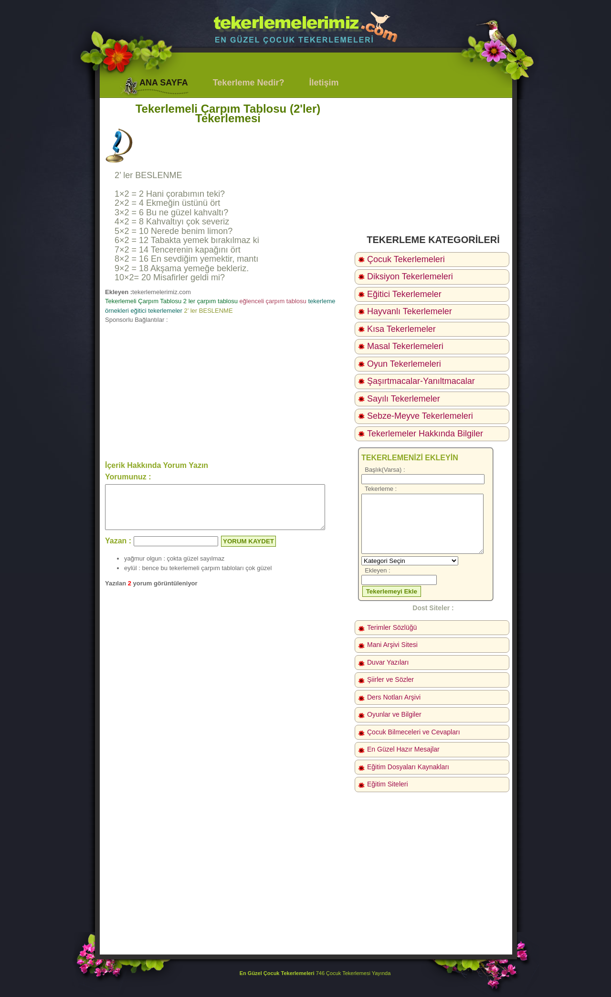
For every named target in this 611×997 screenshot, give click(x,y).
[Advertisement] (228, 391)
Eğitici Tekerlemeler (404, 294)
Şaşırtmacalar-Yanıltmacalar (421, 381)
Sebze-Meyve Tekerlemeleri (420, 416)
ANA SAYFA (163, 82)
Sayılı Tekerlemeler (403, 398)
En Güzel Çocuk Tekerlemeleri (277, 973)
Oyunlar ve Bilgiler (394, 714)
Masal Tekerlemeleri (405, 346)
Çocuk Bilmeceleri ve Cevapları (413, 732)
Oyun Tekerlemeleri (404, 364)
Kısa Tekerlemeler (401, 329)
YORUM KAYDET (248, 549)
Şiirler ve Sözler (390, 679)
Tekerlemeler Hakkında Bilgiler (425, 433)
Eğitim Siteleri (387, 784)
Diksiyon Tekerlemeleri (410, 276)
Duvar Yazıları (388, 662)
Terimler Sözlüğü (392, 627)
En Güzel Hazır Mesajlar (403, 749)
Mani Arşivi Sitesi (392, 644)
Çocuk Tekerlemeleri (406, 259)
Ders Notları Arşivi (394, 697)
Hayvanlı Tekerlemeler (409, 311)
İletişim (323, 82)
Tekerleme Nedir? (248, 82)
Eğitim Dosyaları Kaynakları (408, 767)
